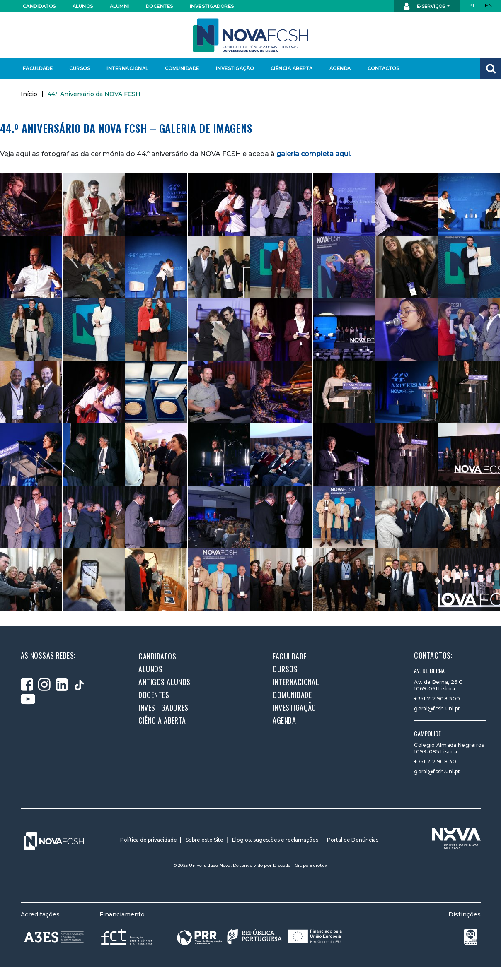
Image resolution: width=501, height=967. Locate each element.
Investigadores (211, 6)
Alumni (119, 6)
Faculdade (38, 68)
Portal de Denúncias (352, 840)
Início (29, 94)
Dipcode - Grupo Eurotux (300, 865)
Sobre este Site (204, 840)
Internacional (127, 68)
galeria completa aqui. (313, 154)
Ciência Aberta (291, 68)
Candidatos (39, 6)
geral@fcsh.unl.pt (437, 708)
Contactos (383, 68)
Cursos (79, 68)
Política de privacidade (148, 840)
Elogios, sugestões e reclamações (275, 840)
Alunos (83, 6)
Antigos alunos (164, 681)
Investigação (235, 68)
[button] (490, 68)
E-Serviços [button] (425, 6)
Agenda (340, 68)
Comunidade (182, 68)
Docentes (159, 6)
